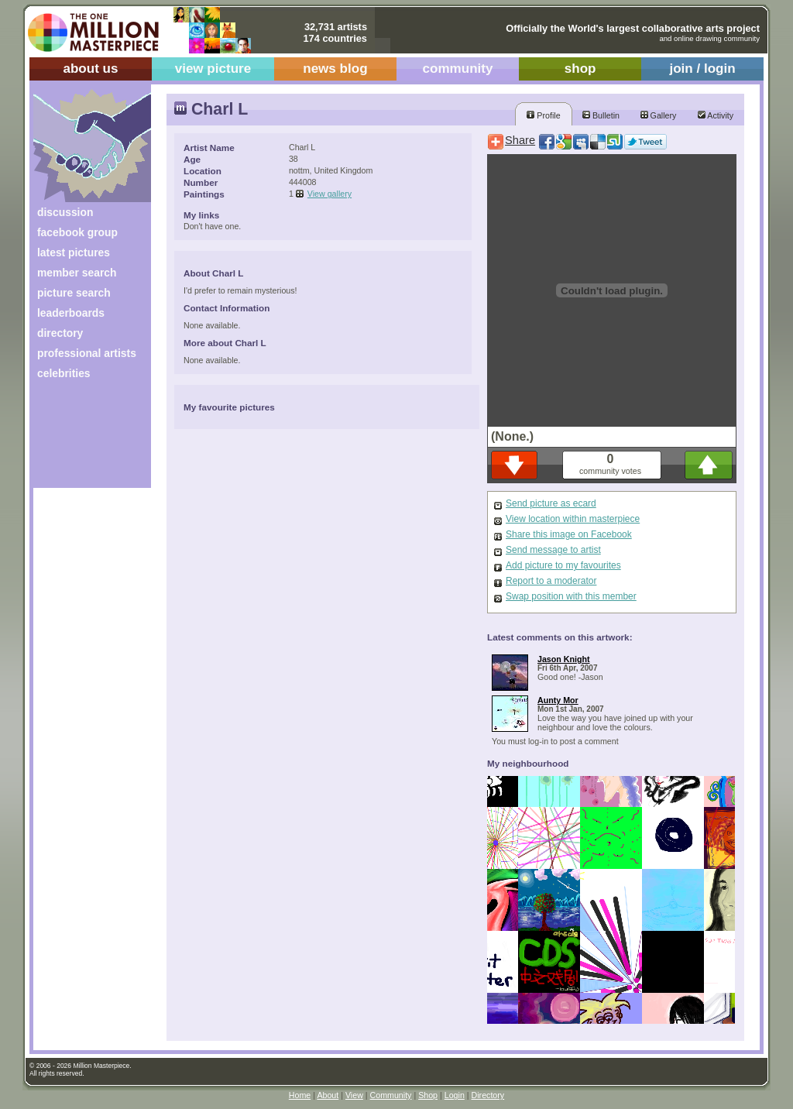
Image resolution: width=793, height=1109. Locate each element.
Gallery (658, 115)
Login (455, 1095)
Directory (488, 1095)
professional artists (86, 353)
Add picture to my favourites (563, 565)
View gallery (329, 193)
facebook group (77, 232)
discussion (65, 212)
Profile (543, 115)
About (327, 1095)
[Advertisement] (81, 439)
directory (60, 333)
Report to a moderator (551, 580)
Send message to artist (553, 549)
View (354, 1095)
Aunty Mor (557, 700)
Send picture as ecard (551, 503)
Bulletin (601, 115)
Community (391, 1095)
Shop (428, 1095)
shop (580, 68)
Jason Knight (563, 659)
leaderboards (71, 313)
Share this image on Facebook (569, 534)
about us (90, 68)
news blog (335, 68)
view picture (213, 68)
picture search (74, 293)
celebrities (64, 373)
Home (300, 1095)
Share (520, 140)
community (458, 68)
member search (76, 272)
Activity (715, 115)
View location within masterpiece (573, 518)
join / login (702, 68)
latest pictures (73, 252)
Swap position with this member (571, 596)
